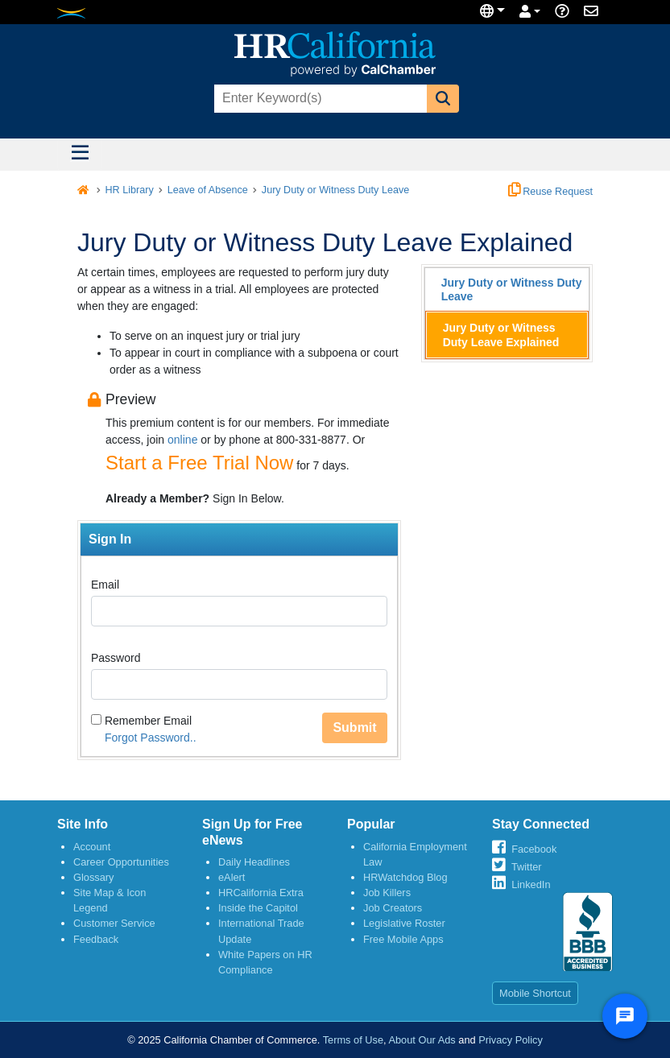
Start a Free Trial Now (199, 462)
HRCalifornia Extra (261, 892)
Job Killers (387, 892)
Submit (354, 727)
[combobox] (319, 99)
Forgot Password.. (150, 737)
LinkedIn (530, 884)
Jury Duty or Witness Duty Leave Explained (501, 335)
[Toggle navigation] (79, 154)
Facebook (533, 849)
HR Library (129, 190)
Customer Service (114, 923)
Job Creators (392, 908)
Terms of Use (353, 1040)
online (182, 439)
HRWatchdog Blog (405, 877)
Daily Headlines (254, 862)
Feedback (95, 939)
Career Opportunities (121, 862)
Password (115, 657)
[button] (443, 99)
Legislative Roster (404, 923)
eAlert (231, 877)
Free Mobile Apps (403, 939)
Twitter (526, 867)
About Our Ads (421, 1040)
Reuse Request (550, 191)
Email (105, 584)
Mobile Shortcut (535, 993)
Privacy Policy (510, 1040)
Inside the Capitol (258, 908)
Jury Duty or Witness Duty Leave (335, 190)
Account (91, 847)
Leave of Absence (208, 190)
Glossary (93, 877)
